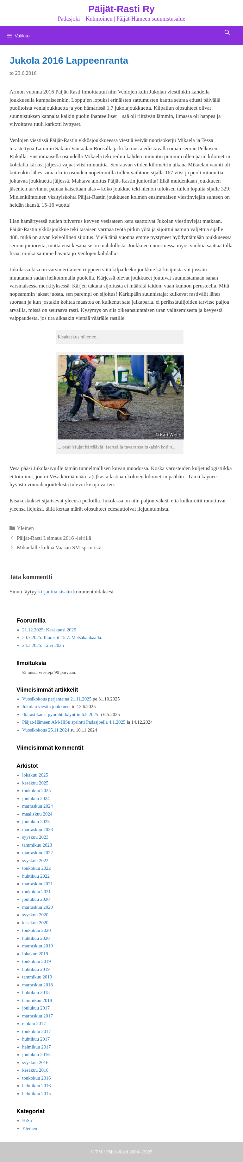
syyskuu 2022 (35, 860)
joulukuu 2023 (36, 821)
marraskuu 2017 (37, 1015)
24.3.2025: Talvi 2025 (43, 645)
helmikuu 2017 (36, 1046)
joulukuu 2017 (36, 1007)
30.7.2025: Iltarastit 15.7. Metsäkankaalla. (62, 637)
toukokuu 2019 (36, 961)
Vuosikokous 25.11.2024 (45, 730)
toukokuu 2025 (36, 790)
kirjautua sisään (55, 592)
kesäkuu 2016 (35, 1070)
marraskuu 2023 (37, 829)
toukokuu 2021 (36, 891)
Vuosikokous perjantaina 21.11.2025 (56, 698)
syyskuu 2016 (35, 1062)
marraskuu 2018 (37, 984)
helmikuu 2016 (36, 1085)
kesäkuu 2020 (35, 922)
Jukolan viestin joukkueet (46, 706)
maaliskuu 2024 (37, 814)
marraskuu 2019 (37, 945)
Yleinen (25, 528)
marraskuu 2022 (37, 852)
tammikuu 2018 (37, 1000)
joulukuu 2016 (36, 1054)
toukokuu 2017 (36, 1031)
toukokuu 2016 (36, 1078)
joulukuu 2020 (36, 899)
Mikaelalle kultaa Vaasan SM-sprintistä (59, 548)
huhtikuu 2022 (36, 876)
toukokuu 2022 (36, 868)
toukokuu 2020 (36, 930)
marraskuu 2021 (37, 883)
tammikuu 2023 (37, 845)
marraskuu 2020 (37, 907)
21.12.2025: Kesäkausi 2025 (49, 629)
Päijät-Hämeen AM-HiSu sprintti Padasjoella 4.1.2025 (74, 722)
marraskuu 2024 (37, 806)
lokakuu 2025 (35, 775)
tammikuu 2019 (37, 976)
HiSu (27, 1120)
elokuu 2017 (34, 1023)
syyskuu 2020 (35, 914)
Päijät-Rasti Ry (121, 8)
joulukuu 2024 (36, 798)
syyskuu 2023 (35, 837)
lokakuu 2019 (35, 953)
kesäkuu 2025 (35, 782)
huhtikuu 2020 (36, 938)
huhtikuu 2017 (36, 1039)
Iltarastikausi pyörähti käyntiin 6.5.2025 (60, 714)
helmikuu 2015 (36, 1093)
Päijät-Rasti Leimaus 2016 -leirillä (54, 538)
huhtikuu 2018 (36, 992)
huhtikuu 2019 (36, 969)
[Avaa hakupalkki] (227, 32)
